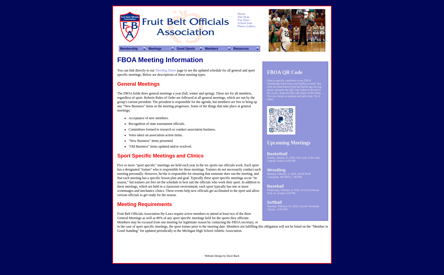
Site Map (243, 16)
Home (241, 13)
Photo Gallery (247, 26)
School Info (245, 23)
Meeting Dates (165, 70)
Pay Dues (243, 20)
